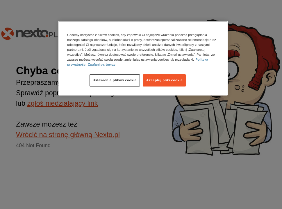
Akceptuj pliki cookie (164, 80)
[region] (143, 58)
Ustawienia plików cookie (115, 80)
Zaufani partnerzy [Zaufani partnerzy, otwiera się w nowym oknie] (101, 64)
